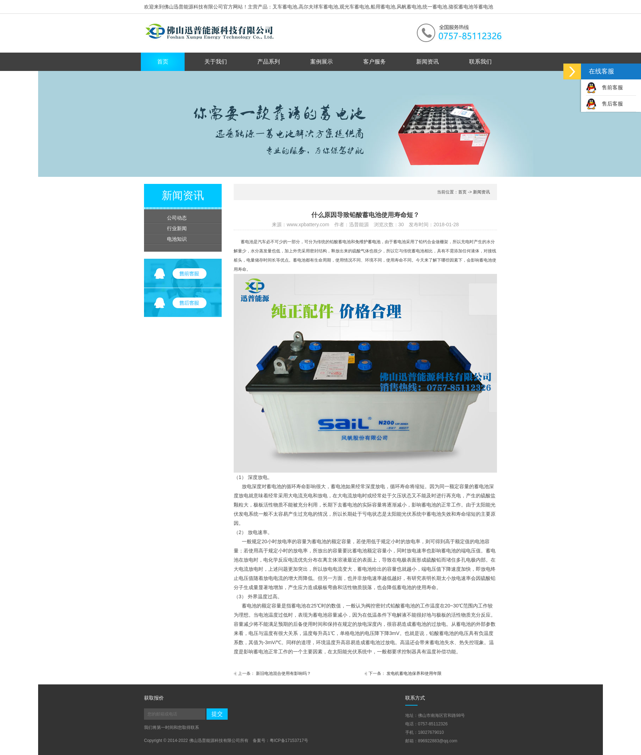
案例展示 (321, 62)
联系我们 (480, 62)
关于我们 (215, 62)
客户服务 (374, 62)
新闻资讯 (427, 62)
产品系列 (268, 62)
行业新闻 (177, 228)
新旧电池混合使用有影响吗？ (283, 673)
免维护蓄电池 (368, 241)
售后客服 (604, 104)
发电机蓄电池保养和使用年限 (414, 673)
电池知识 (177, 239)
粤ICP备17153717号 (289, 740)
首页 (162, 62)
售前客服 (604, 87)
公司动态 (177, 218)
